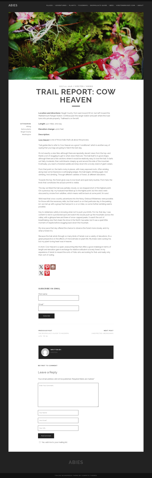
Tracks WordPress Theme (67, 475)
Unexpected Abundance (103, 333)
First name (42, 294)
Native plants (26, 129)
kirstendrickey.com (125, 5)
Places (49, 5)
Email (41, 304)
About (141, 5)
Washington (26, 134)
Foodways (83, 5)
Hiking (89, 86)
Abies (13, 5)
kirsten (79, 86)
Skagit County (26, 132)
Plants (72, 5)
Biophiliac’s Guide (98, 5)
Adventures (60, 5)
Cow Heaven (43, 140)
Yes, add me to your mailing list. (53, 442)
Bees (112, 5)
